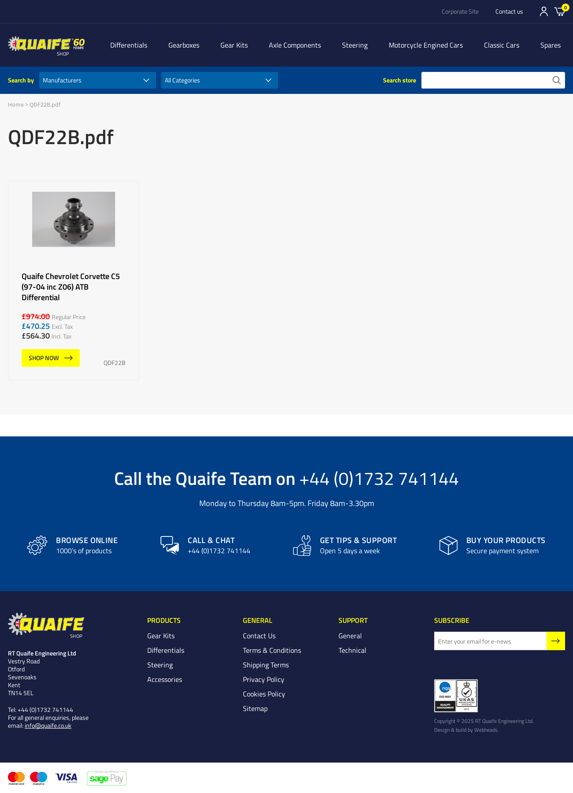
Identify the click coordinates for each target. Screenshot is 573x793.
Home (16, 104)
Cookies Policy (264, 694)
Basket (559, 11)
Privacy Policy (263, 679)
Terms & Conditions (272, 650)
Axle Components (295, 45)
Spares (550, 45)
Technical (352, 650)
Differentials (128, 45)
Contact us (509, 11)
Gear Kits (234, 45)
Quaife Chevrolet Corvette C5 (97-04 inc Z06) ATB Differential (73, 280)
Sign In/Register (544, 11)
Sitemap (255, 708)
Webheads (486, 729)
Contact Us (259, 635)
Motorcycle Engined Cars (426, 45)
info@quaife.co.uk (48, 725)
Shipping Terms (266, 665)
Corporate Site (460, 11)
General (350, 635)
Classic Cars (501, 45)
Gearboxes (183, 45)
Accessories (164, 679)
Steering (355, 45)
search (556, 80)
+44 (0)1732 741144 (379, 477)
